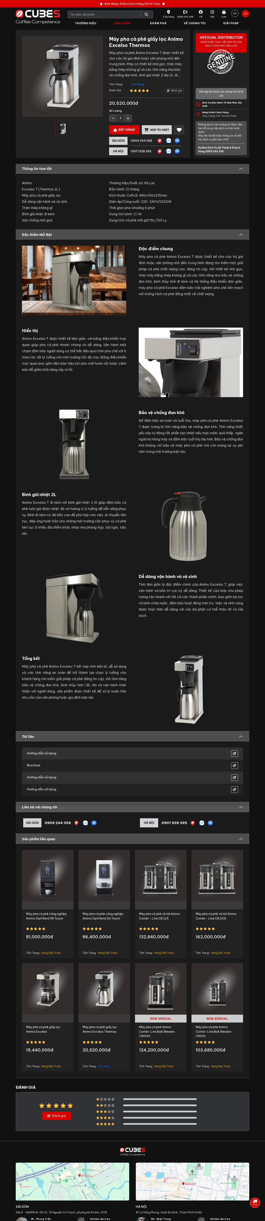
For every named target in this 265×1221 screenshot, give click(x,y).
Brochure (33, 765)
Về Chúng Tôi (195, 23)
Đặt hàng (124, 130)
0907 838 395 (141, 151)
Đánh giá (174, 90)
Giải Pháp (231, 23)
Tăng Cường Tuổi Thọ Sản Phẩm (224, 114)
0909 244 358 (141, 141)
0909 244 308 (214, 151)
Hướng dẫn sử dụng (41, 753)
